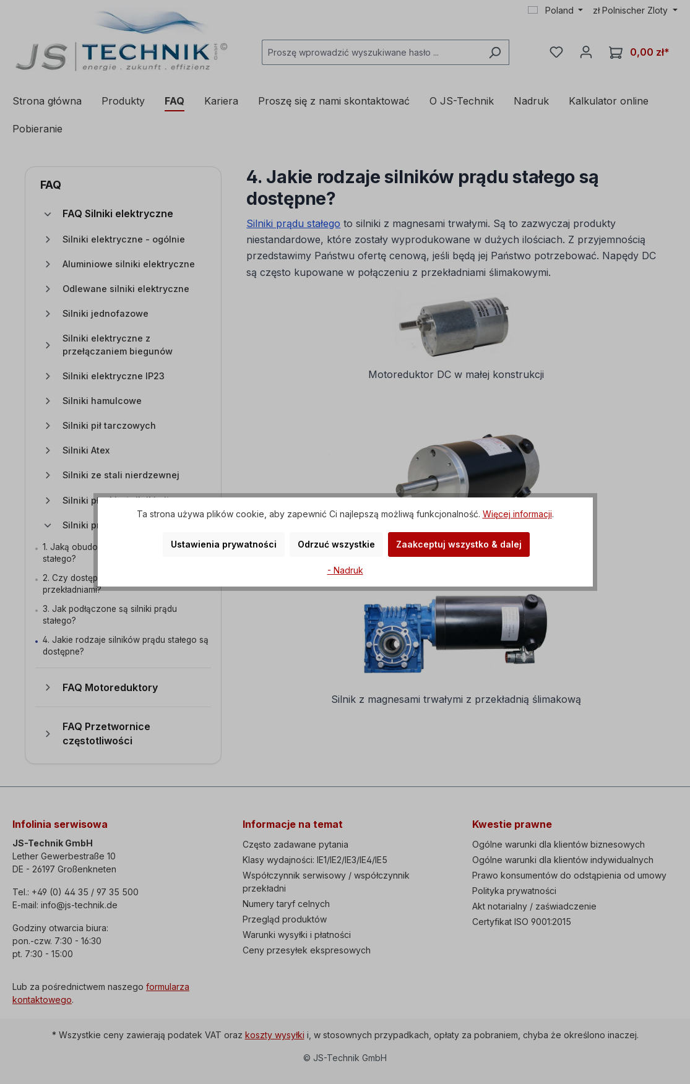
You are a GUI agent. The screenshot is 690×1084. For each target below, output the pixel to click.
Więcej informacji (517, 514)
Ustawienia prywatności (224, 544)
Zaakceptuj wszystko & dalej (459, 544)
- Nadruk (345, 570)
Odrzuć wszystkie (336, 544)
